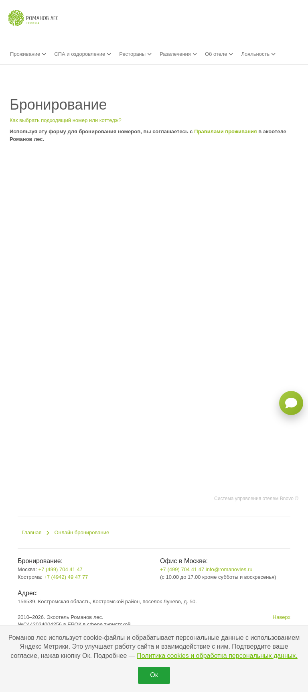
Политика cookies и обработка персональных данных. (217, 655)
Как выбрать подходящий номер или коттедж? (66, 120)
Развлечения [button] (178, 54)
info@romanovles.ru (229, 569)
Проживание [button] (28, 54)
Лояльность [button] (258, 54)
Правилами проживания (225, 131)
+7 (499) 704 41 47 (60, 569)
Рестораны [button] (135, 54)
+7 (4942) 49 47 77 (66, 577)
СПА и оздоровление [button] (82, 54)
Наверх (281, 617)
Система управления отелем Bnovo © (256, 498)
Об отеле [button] (219, 54)
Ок (154, 675)
